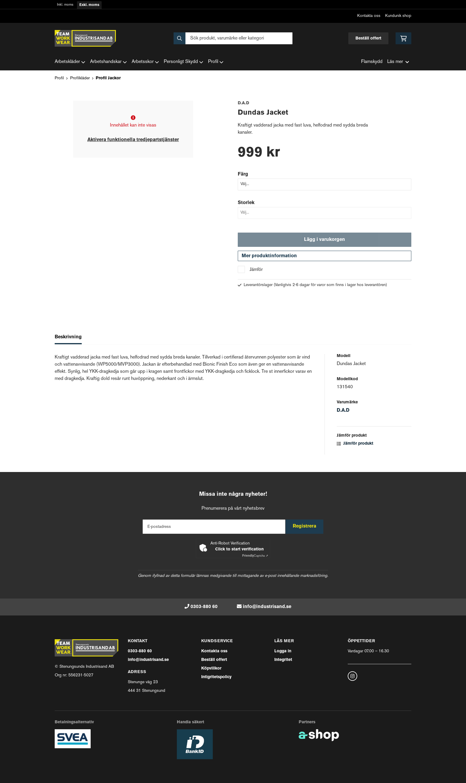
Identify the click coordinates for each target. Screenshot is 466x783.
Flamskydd (371, 62)
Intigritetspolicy (216, 677)
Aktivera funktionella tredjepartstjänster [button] (133, 140)
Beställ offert (368, 38)
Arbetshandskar (108, 62)
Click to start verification (239, 549)
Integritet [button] (283, 660)
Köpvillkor (211, 668)
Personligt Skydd (183, 62)
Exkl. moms (89, 5)
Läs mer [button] (398, 62)
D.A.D (343, 414)
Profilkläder (80, 78)
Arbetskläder (70, 62)
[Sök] (233, 38)
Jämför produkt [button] (355, 447)
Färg (243, 174)
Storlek (246, 203)
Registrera (307, 526)
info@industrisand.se (267, 607)
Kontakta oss (368, 16)
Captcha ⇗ (255, 556)
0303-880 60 (204, 607)
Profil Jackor (108, 78)
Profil (215, 62)
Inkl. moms (65, 5)
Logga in (282, 651)
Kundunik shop (398, 16)
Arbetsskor (145, 62)
